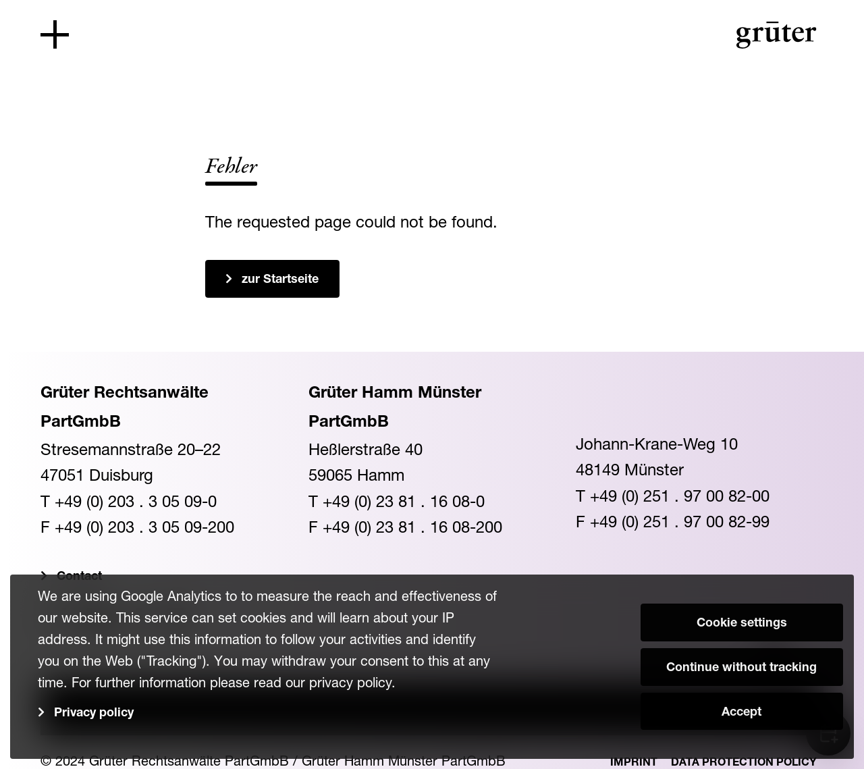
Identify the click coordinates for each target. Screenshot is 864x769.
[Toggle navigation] (54, 34)
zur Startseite (280, 280)
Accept (741, 713)
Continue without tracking (741, 668)
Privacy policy (94, 714)
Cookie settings (742, 624)
